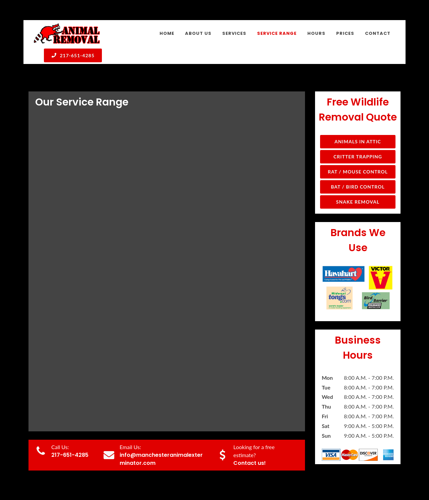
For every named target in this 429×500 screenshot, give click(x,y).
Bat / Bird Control (358, 187)
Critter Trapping (357, 156)
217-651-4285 (73, 55)
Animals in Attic (357, 141)
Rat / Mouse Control (358, 171)
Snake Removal (357, 202)
